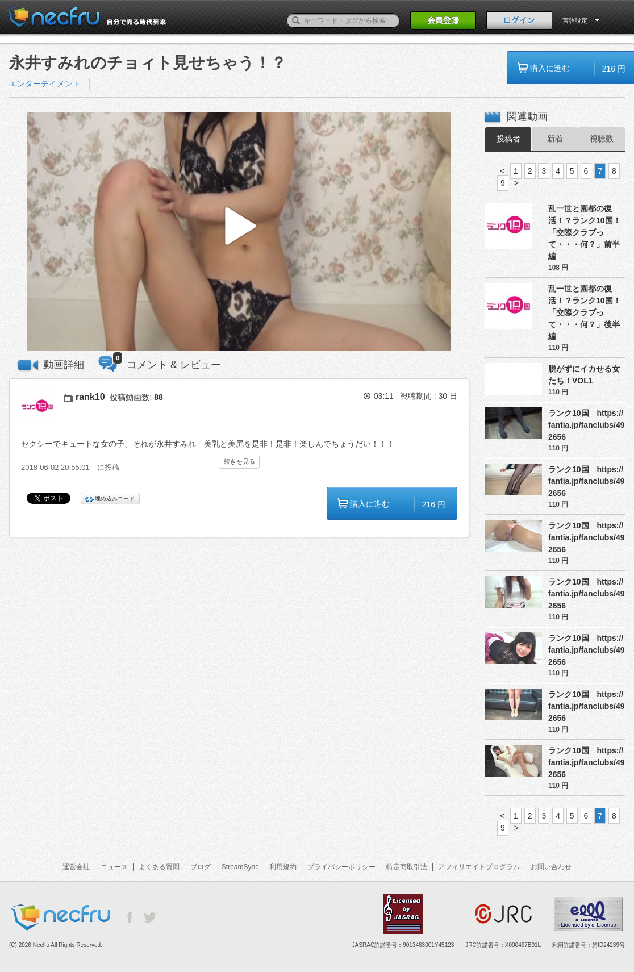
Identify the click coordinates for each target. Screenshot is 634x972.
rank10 (90, 397)
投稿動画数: (136, 397)
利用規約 (283, 867)
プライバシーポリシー (341, 867)
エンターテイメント (45, 83)
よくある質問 (159, 867)
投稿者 (508, 138)
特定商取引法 (406, 867)
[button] (239, 231)
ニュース (114, 867)
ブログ (200, 867)
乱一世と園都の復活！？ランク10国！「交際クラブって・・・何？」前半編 (584, 232)
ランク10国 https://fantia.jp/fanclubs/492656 (586, 424)
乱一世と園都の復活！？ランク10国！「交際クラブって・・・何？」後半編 (584, 312)
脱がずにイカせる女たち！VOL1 (584, 374)
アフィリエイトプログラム (479, 867)
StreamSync (240, 867)
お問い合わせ (551, 867)
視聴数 (602, 138)
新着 (555, 138)
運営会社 (76, 867)
